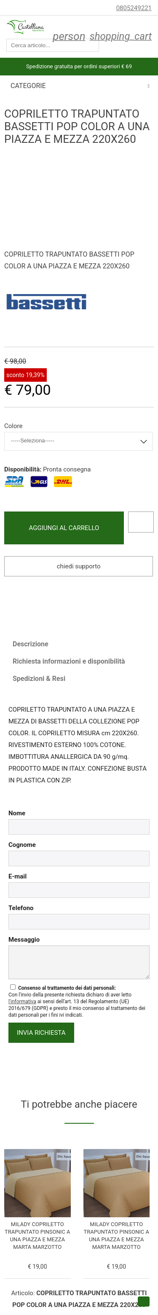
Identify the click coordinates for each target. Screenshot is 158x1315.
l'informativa (22, 1001)
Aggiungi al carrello (64, 528)
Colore (13, 426)
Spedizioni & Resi (39, 679)
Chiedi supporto (79, 566)
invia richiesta (41, 1032)
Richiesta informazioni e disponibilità (69, 661)
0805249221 (134, 8)
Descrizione (30, 644)
